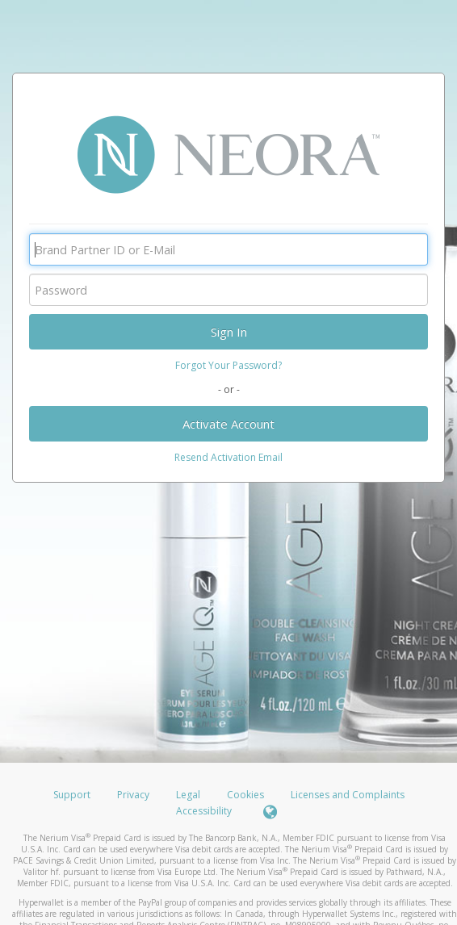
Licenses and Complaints (348, 795)
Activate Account (228, 424)
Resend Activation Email (228, 457)
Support (71, 795)
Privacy (133, 795)
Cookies (245, 795)
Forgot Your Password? (228, 365)
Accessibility (204, 811)
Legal (188, 795)
